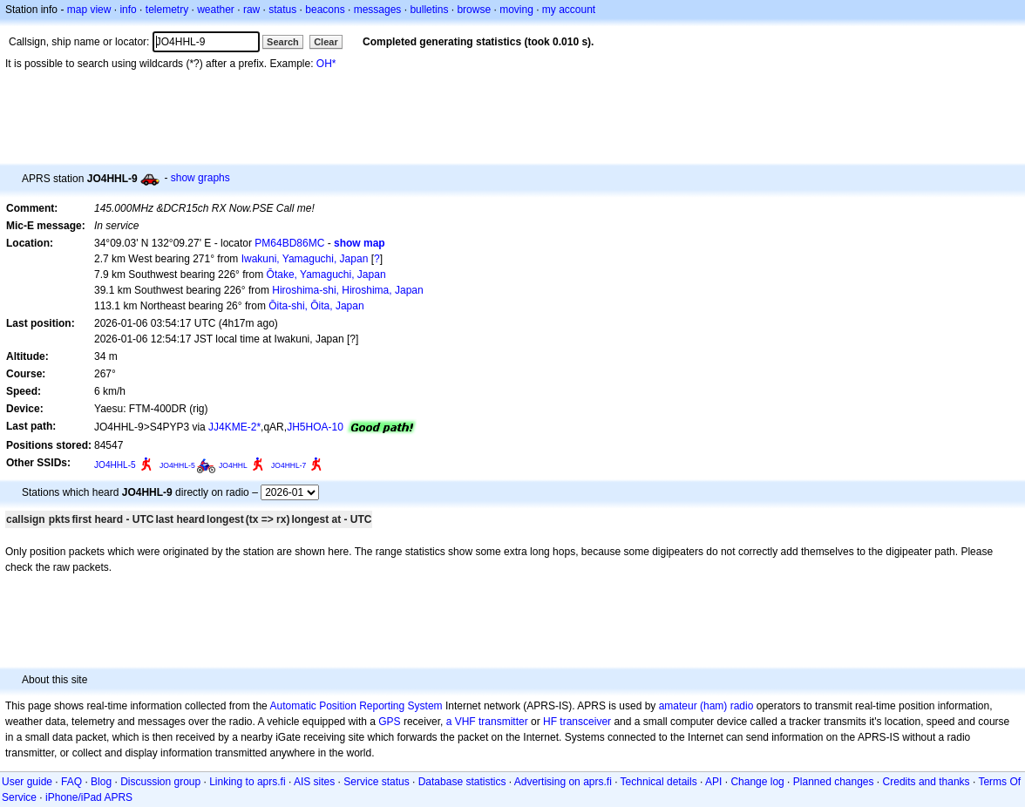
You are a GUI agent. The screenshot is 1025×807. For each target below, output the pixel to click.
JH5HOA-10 (315, 427)
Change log (757, 782)
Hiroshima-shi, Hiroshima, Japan (347, 290)
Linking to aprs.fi (247, 782)
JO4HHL (233, 465)
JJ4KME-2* (234, 427)
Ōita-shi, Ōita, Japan (315, 306)
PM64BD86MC (289, 243)
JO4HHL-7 (288, 465)
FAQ (71, 782)
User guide (27, 782)
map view (89, 9)
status (282, 9)
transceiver (585, 721)
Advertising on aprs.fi (563, 782)
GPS (389, 721)
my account (568, 9)
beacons (324, 9)
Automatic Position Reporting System (355, 706)
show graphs (200, 178)
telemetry (167, 9)
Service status (376, 782)
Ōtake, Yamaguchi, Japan (326, 274)
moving (516, 9)
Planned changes (833, 782)
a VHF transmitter (487, 721)
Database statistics (462, 782)
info (127, 9)
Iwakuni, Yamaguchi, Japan (305, 259)
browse (474, 9)
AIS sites (314, 782)
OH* (326, 64)
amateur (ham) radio (706, 706)
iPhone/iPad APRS (88, 797)
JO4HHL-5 (115, 465)
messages (378, 9)
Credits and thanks (926, 782)
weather (215, 9)
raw (251, 9)
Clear (326, 42)
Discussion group (160, 782)
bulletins (429, 9)
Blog (101, 782)
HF (550, 721)
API (713, 782)
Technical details (659, 782)
